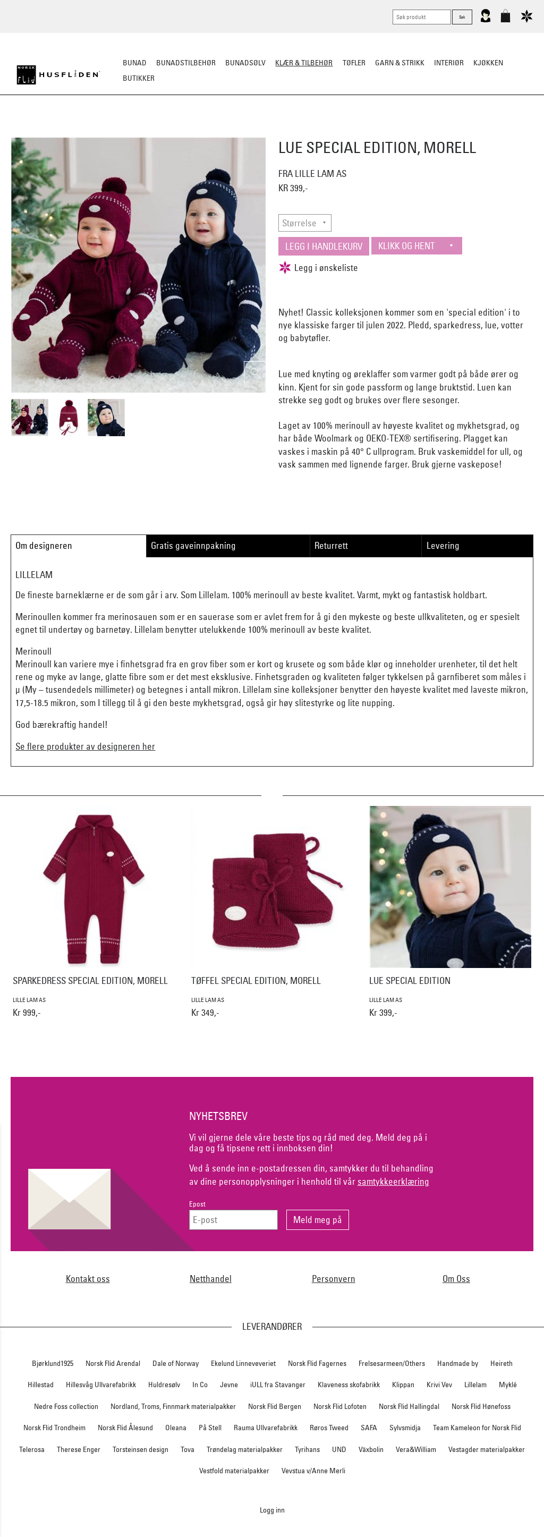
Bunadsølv (245, 62)
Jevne (229, 1384)
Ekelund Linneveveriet (243, 1363)
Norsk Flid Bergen (274, 1406)
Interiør (449, 62)
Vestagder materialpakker (486, 1449)
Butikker (139, 78)
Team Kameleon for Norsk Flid (477, 1427)
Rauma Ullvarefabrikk (266, 1427)
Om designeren (43, 545)
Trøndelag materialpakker (245, 1449)
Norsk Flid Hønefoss (481, 1406)
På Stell (210, 1427)
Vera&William (416, 1449)
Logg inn (272, 1509)
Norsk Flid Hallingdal (409, 1406)
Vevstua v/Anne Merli (313, 1470)
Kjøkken (488, 62)
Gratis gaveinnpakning (193, 545)
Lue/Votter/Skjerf (244, 130)
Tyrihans (307, 1449)
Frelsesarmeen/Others (392, 1363)
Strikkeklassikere (91, 130)
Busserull (152, 130)
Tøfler (191, 130)
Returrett (331, 545)
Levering (443, 545)
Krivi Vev (439, 1384)
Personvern (333, 1278)
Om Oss (456, 1278)
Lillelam (475, 1384)
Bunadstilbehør (186, 62)
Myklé (508, 1384)
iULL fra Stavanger (277, 1384)
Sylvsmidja (405, 1427)
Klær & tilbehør (304, 62)
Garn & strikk (399, 62)
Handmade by (457, 1363)
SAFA (369, 1427)
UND (339, 1449)
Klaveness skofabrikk (349, 1384)
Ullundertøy (382, 130)
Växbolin (371, 1449)
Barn (423, 130)
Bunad (135, 62)
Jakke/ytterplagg (318, 130)
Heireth (501, 1363)
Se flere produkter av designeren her (85, 746)
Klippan (403, 1384)
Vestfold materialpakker (234, 1470)
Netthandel (211, 1278)
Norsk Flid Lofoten (340, 1406)
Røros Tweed (329, 1427)
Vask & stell (464, 130)
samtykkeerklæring (393, 1181)
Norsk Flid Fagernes (317, 1363)
